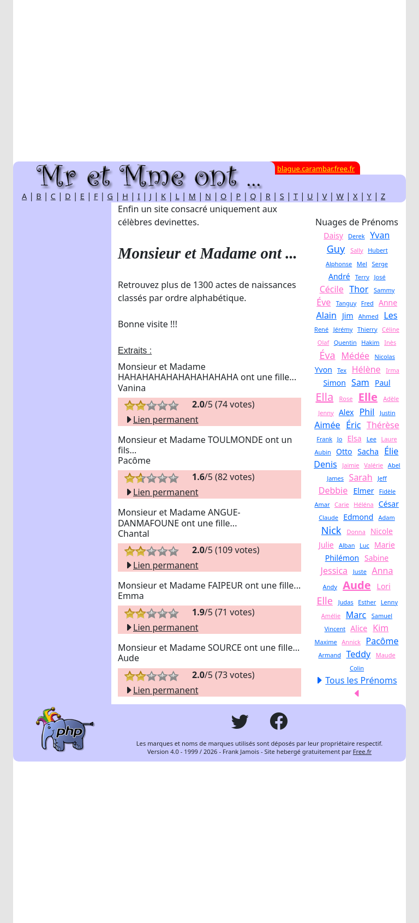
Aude (356, 585)
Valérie (373, 465)
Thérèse (383, 425)
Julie (326, 545)
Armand (329, 655)
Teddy (358, 654)
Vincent (335, 629)
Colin (357, 668)
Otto (344, 451)
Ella (324, 396)
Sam (360, 382)
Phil (367, 412)
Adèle (391, 398)
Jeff (382, 478)
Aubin (323, 452)
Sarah (361, 477)
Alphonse (339, 264)
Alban (347, 545)
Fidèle (387, 491)
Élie (391, 451)
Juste (360, 571)
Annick (351, 642)
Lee (371, 439)
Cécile (332, 289)
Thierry (367, 329)
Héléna (363, 504)
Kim (380, 628)
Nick (331, 530)
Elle (368, 396)
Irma (392, 370)
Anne (388, 302)
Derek (356, 236)
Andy (330, 587)
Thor (358, 289)
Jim (348, 315)
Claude (328, 517)
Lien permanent (161, 419)
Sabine (376, 558)
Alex (346, 412)
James (335, 478)
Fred (367, 303)
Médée (355, 356)
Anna (382, 571)
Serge (380, 264)
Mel (362, 264)
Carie (341, 504)
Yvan (380, 235)
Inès (390, 342)
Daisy (333, 235)
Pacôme (382, 641)
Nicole (381, 531)
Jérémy (343, 329)
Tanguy (346, 303)
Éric (353, 425)
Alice (358, 628)
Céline (390, 329)
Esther (367, 602)
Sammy (384, 290)
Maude (386, 655)
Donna (355, 532)
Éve (323, 302)
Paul (383, 382)
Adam (387, 517)
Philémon (342, 558)
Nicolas (385, 356)
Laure (389, 439)
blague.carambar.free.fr (316, 168)
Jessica (334, 571)
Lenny (389, 602)
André (339, 276)
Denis (325, 464)
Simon (334, 382)
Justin (388, 413)
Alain (326, 315)
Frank (324, 439)
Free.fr (362, 751)
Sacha (368, 451)
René (321, 329)
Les (390, 315)
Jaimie (350, 465)
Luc (364, 545)
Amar (322, 504)
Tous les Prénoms (361, 680)
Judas (346, 602)
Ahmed (368, 316)
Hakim (370, 342)
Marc (356, 615)
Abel (394, 465)
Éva (327, 355)
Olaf (323, 342)
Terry (362, 277)
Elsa (355, 438)
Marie (384, 545)
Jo (340, 439)
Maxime (325, 642)
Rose (346, 398)
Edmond (358, 517)
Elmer (363, 491)
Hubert (377, 250)
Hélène (366, 369)
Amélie (330, 616)
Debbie (333, 490)
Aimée (327, 425)
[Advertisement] (209, 80)
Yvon (323, 369)
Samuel (382, 616)
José (380, 277)
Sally (356, 250)
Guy (336, 248)
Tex (341, 370)
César (389, 504)
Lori (384, 586)
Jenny (325, 413)
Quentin (345, 342)
